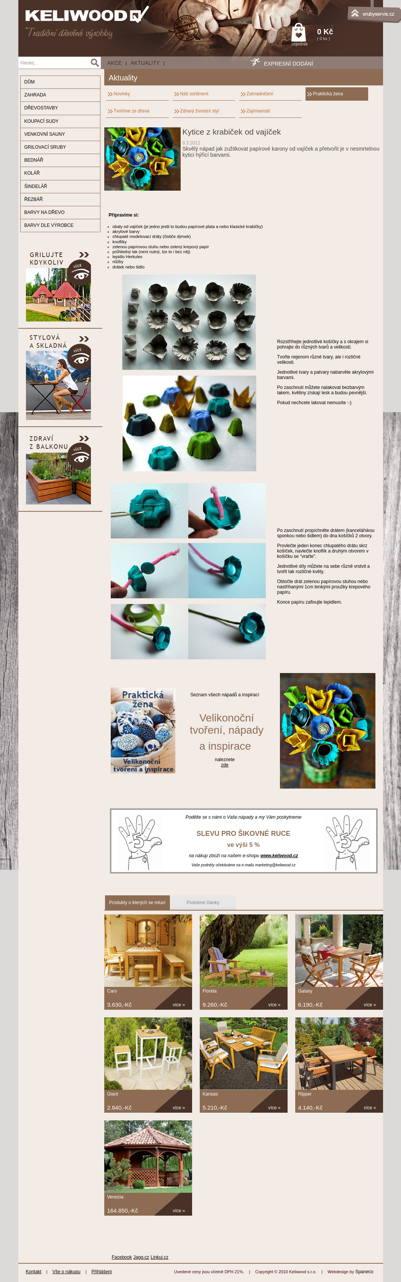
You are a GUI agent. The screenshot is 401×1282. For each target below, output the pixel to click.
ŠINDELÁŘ (35, 186)
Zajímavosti (258, 111)
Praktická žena (328, 93)
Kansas (210, 1094)
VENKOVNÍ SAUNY (44, 134)
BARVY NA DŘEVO (44, 212)
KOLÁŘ (32, 173)
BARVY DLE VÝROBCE (49, 225)
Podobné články (203, 902)
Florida (210, 991)
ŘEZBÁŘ (33, 199)
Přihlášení (102, 1271)
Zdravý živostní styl (199, 111)
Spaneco (364, 1271)
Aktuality (145, 63)
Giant (112, 1094)
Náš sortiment (194, 93)
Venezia (115, 1197)
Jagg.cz (141, 1257)
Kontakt (34, 1271)
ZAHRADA (35, 95)
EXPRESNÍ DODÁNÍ (288, 64)
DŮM (29, 82)
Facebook (122, 1257)
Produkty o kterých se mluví (137, 902)
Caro (112, 991)
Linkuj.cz (159, 1257)
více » (179, 1004)
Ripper (305, 1094)
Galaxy (305, 991)
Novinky (122, 93)
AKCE (114, 63)
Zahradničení (260, 93)
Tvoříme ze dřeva (131, 111)
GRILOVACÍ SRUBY (45, 147)
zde (224, 765)
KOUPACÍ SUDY (41, 121)
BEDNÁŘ (34, 160)
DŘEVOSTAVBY (41, 108)
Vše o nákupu (66, 1271)
